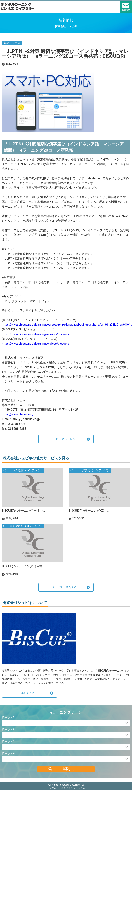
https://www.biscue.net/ (17, 414)
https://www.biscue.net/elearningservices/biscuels (35, 334)
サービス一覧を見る (64, 587)
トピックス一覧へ (64, 439)
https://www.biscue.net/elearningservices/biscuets (35, 343)
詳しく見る (28, 693)
